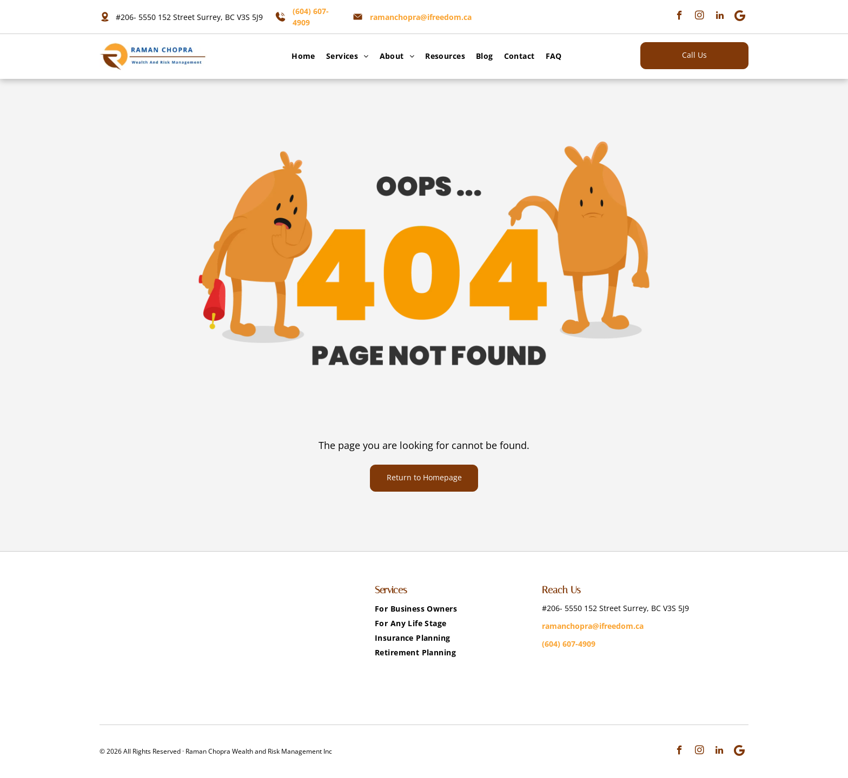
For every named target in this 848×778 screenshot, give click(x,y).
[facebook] (679, 16)
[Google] (739, 16)
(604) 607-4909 (568, 644)
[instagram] (699, 16)
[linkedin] (719, 16)
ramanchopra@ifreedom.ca (421, 17)
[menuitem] (300, 56)
